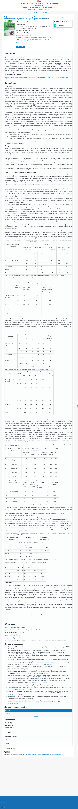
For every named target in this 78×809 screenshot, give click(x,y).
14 (13, 440)
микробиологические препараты (37, 77)
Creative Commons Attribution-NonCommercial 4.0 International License (42, 754)
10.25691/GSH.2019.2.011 (15, 703)
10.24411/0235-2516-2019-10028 (16, 694)
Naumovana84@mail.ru (14, 634)
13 (11, 440)
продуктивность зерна (21, 77)
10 (36, 238)
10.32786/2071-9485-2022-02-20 (40, 673)
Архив (45, 12)
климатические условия (53, 77)
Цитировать (20, 46)
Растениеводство (26, 35)
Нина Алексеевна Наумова (15, 627)
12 (44, 430)
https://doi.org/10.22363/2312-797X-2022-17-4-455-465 (34, 40)
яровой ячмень (9, 77)
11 (43, 430)
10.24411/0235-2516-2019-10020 (43, 664)
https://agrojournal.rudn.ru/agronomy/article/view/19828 (35, 37)
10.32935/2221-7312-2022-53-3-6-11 (38, 682)
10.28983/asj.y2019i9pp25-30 (33, 654)
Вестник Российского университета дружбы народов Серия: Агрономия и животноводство (39, 5)
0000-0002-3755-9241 (15, 636)
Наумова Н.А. (25, 22)
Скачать (36, 716)
